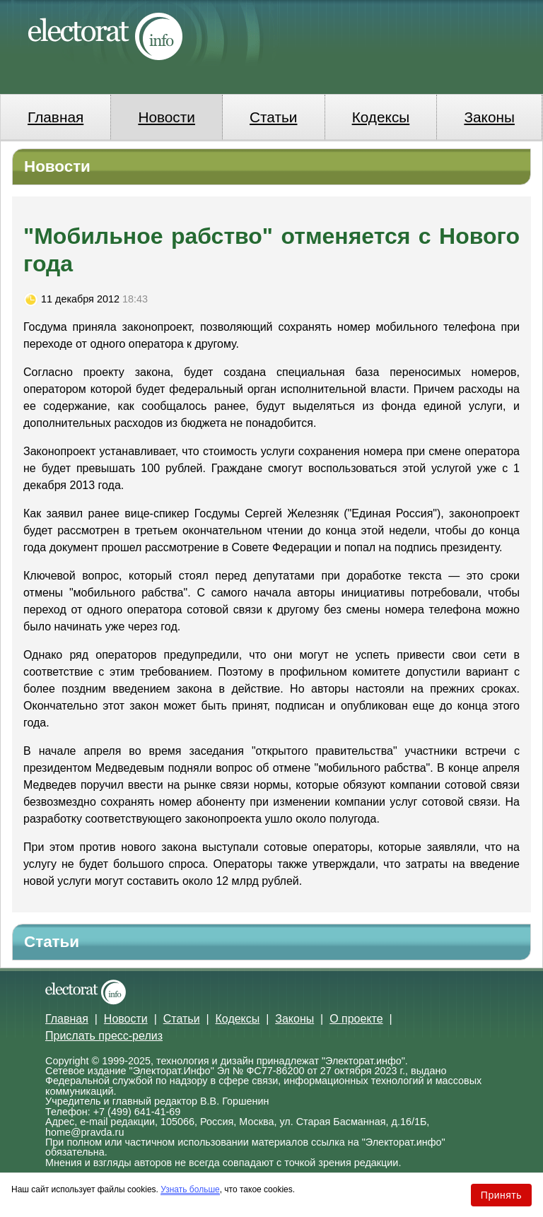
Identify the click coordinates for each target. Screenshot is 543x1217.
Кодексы (381, 117)
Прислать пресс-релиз (104, 1036)
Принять (501, 1195)
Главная (55, 117)
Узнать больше (189, 1189)
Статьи (273, 117)
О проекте (356, 1019)
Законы (489, 117)
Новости (166, 117)
